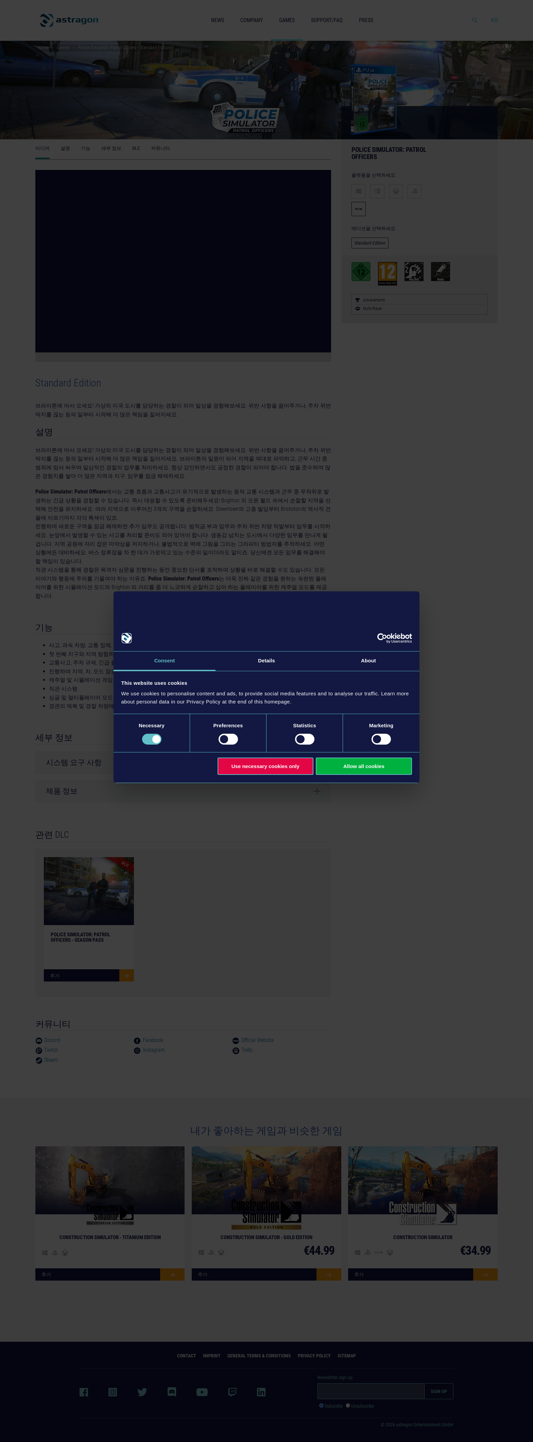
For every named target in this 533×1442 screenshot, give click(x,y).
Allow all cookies (363, 766)
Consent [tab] (164, 660)
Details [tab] (266, 660)
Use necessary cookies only (265, 766)
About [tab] (368, 660)
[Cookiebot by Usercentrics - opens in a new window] (382, 638)
